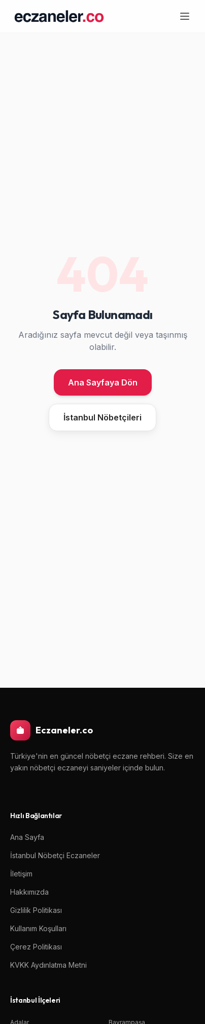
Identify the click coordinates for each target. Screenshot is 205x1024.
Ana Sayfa (27, 837)
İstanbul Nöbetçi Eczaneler (55, 855)
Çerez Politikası (36, 946)
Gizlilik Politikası (36, 910)
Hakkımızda (29, 892)
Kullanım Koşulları (38, 928)
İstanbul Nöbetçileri (102, 417)
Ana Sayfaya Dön (103, 382)
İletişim (21, 873)
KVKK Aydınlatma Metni (48, 965)
